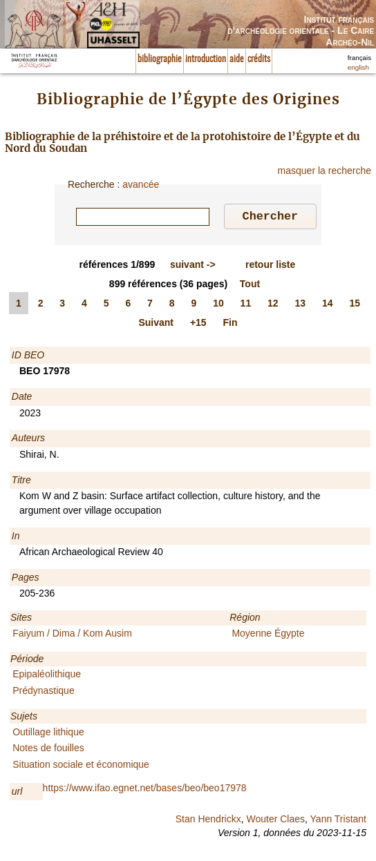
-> (193, 266)
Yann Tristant (338, 820)
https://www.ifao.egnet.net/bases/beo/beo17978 (145, 789)
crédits (258, 59)
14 (327, 305)
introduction (205, 59)
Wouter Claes (275, 820)
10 (218, 305)
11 (246, 305)
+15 (198, 324)
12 (273, 305)
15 (354, 305)
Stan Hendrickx (208, 820)
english (358, 67)
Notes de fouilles (48, 749)
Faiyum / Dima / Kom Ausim (72, 635)
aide (236, 59)
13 (300, 305)
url (17, 793)
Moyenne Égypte (268, 635)
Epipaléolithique (46, 675)
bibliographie (160, 59)
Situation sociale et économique (80, 766)
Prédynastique (43, 692)
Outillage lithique (48, 733)
